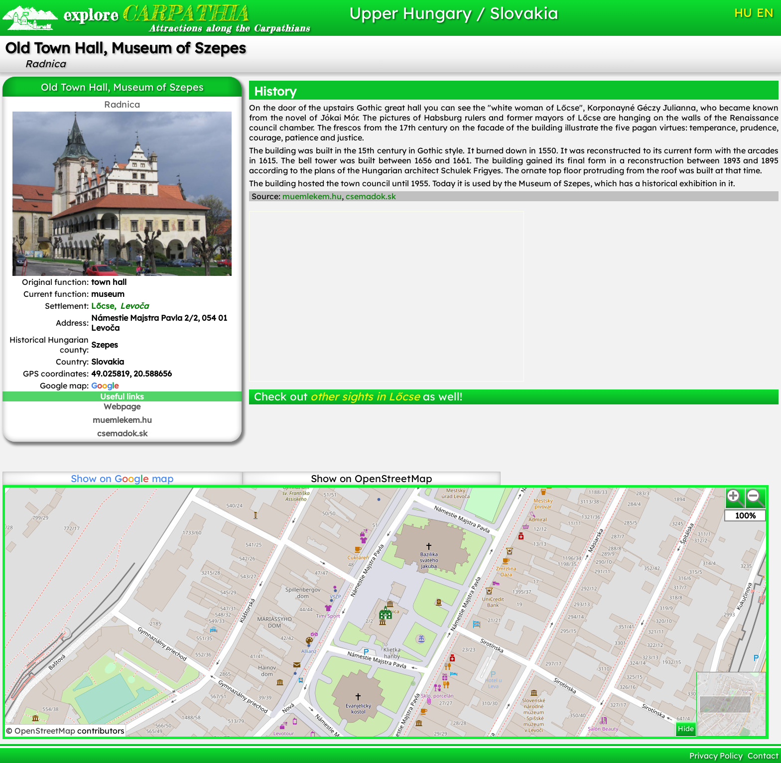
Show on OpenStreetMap (371, 478)
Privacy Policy (716, 756)
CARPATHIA (156, 12)
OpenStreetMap (45, 731)
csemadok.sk (122, 433)
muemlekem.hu (122, 420)
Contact (763, 756)
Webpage (122, 406)
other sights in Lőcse (365, 396)
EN (765, 12)
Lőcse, (119, 306)
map (144, 478)
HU (743, 12)
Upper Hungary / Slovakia (453, 12)
